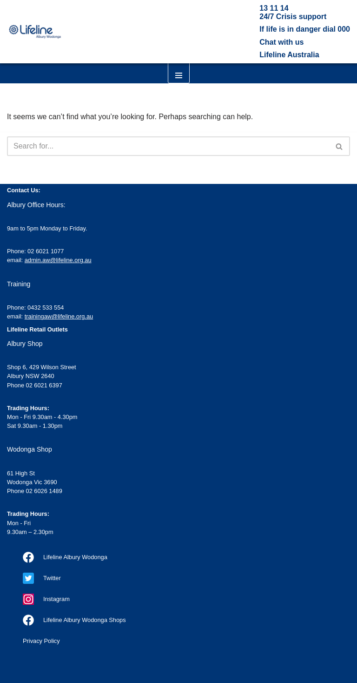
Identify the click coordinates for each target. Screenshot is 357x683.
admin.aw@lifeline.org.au (58, 260)
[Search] (168, 146)
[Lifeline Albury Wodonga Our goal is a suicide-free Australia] (35, 31)
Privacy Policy (41, 640)
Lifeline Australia (289, 55)
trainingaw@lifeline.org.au (59, 316)
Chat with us (281, 42)
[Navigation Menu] (179, 65)
